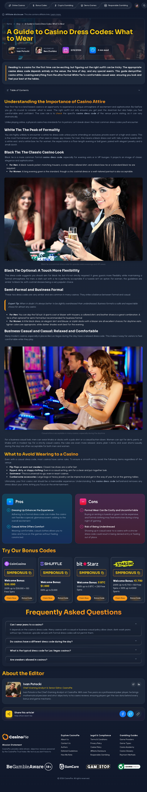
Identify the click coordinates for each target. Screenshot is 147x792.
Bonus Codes (39, 5)
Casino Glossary (126, 751)
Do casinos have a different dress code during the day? (73, 641)
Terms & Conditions (98, 739)
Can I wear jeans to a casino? (73, 624)
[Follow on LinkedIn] (138, 684)
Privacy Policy (96, 743)
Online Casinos (17, 5)
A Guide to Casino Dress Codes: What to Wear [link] (45, 24)
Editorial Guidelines (69, 751)
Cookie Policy (95, 747)
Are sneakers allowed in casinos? (73, 659)
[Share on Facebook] (122, 714)
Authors (64, 747)
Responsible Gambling (116, 5)
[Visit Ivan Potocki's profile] (13, 689)
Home (9, 24)
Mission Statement (12, 745)
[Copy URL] (138, 714)
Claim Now (11, 598)
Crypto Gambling (64, 5)
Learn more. (56, 14)
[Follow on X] (133, 684)
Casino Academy (127, 747)
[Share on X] (130, 714)
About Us (65, 739)
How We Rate (66, 755)
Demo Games (88, 5)
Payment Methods (127, 755)
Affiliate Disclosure (98, 751)
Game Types (125, 743)
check (59, 113)
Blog (18, 24)
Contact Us (65, 743)
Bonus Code (27, 598)
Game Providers (127, 739)
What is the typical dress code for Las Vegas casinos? (73, 650)
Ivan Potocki (32, 684)
